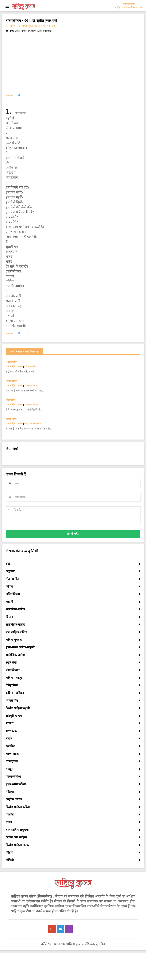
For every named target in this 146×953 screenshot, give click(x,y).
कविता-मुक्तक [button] (73, 640)
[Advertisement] (73, 61)
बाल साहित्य (10, 26)
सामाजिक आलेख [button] (73, 609)
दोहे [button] (73, 564)
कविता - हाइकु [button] (73, 678)
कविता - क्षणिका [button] (73, 693)
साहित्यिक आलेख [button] (73, 655)
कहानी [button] (73, 602)
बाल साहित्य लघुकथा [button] (73, 830)
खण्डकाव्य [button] (73, 731)
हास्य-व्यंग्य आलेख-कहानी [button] (73, 647)
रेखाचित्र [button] (73, 746)
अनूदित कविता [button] (73, 799)
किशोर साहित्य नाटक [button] (73, 845)
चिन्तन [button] (73, 617)
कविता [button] (73, 586)
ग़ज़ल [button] (73, 822)
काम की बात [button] (73, 670)
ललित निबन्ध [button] (73, 594)
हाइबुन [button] (73, 769)
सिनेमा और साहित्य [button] (73, 837)
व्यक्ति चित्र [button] (73, 700)
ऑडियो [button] (73, 860)
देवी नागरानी (29, 366)
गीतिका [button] (73, 792)
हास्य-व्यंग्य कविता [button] (73, 784)
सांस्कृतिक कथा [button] (73, 716)
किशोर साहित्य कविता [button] (73, 807)
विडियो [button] (73, 852)
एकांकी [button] (73, 814)
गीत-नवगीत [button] (73, 579)
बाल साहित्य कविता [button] (73, 632)
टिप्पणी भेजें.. (73, 533)
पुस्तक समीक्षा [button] (73, 776)
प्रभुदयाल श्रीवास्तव (32, 423)
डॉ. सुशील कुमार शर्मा (45, 26)
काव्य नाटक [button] (73, 754)
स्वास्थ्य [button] (73, 723)
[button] (19, 95)
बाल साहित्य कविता (25, 26)
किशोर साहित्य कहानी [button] (73, 708)
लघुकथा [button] (73, 571)
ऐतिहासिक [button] (73, 685)
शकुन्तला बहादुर (31, 385)
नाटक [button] (73, 738)
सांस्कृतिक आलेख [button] (73, 624)
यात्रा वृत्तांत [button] (73, 761)
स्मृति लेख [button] (73, 662)
